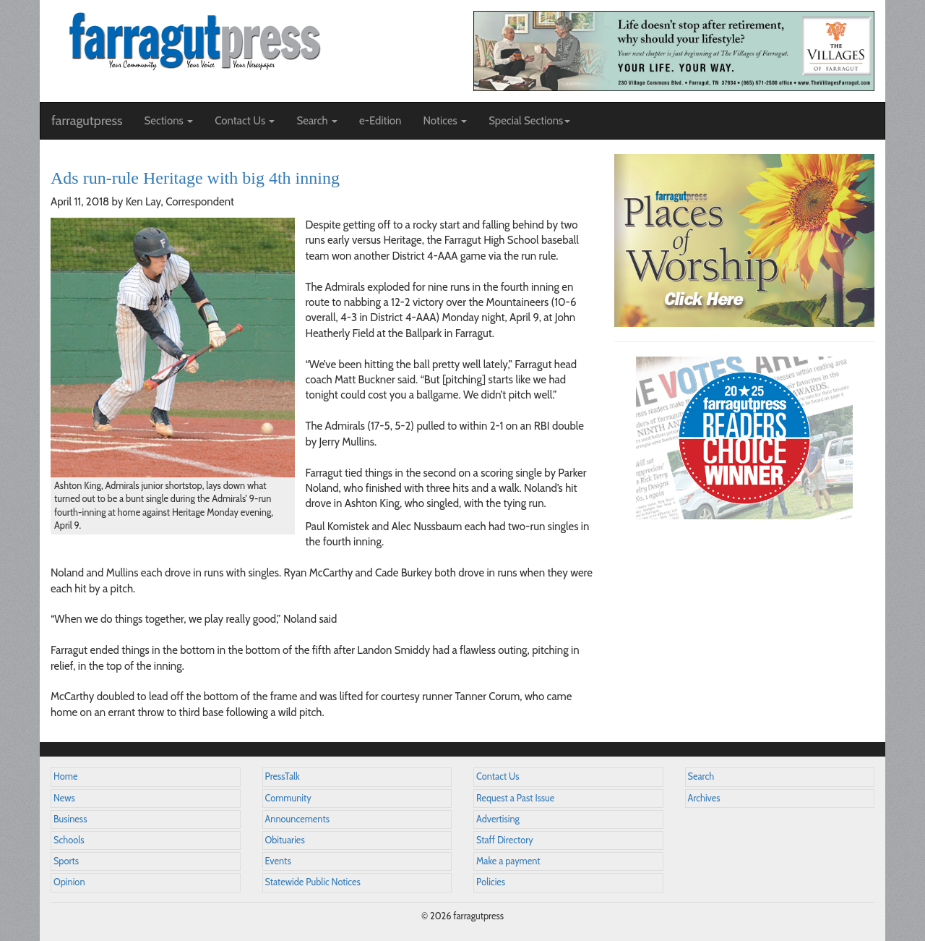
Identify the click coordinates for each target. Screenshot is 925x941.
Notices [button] (445, 120)
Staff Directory (504, 840)
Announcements (297, 819)
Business (70, 819)
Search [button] (316, 120)
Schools (68, 840)
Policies (490, 882)
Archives (704, 798)
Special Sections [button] (529, 120)
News (64, 798)
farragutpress (86, 121)
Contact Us (497, 776)
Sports (66, 861)
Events (278, 861)
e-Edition (380, 120)
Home (65, 776)
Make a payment (508, 861)
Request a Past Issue (515, 798)
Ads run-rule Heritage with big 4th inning (195, 178)
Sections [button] (168, 120)
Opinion (69, 882)
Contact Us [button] (245, 120)
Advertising (498, 819)
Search (701, 776)
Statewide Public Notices (313, 882)
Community (288, 798)
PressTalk (282, 776)
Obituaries (285, 840)
